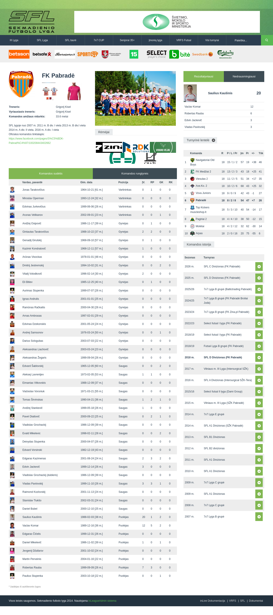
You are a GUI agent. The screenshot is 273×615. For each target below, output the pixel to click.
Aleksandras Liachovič (35, 349)
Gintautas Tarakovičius (35, 231)
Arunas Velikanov (32, 214)
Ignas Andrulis (30, 298)
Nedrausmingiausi (244, 76)
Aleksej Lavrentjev (33, 374)
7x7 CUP (99, 40)
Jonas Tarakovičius (33, 189)
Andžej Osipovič (31, 223)
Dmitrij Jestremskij (33, 265)
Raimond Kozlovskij (33, 491)
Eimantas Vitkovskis (34, 382)
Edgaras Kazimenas (34, 458)
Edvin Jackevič (31, 466)
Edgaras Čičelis (31, 533)
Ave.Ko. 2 (198, 185)
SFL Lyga (42, 40)
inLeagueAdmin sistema (102, 600)
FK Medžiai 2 (200, 171)
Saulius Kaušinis (32, 517)
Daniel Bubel (29, 508)
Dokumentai (256, 600)
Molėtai (197, 226)
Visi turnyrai (212, 40)
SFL (242, 600)
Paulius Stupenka (32, 575)
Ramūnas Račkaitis (33, 307)
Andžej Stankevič (32, 407)
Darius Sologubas (32, 340)
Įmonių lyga (155, 40)
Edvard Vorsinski (32, 449)
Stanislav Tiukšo (31, 500)
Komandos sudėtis (50, 173)
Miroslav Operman (33, 198)
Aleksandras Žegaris (34, 357)
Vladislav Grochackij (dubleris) (40, 475)
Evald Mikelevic (31, 433)
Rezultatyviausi (203, 76)
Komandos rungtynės (134, 173)
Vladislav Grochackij (34, 424)
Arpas (196, 233)
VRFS (232, 600)
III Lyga (14, 40)
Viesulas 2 (199, 178)
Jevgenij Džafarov (32, 550)
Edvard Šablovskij (32, 366)
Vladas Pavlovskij (32, 483)
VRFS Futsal (183, 40)
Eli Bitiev (27, 282)
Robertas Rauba (31, 567)
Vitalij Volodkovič (32, 273)
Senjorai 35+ (127, 40)
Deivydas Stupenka (33, 441)
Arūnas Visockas (32, 256)
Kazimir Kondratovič (34, 248)
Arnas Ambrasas (32, 315)
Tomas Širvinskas (32, 399)
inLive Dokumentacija (212, 600)
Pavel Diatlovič (31, 416)
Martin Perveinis (31, 559)
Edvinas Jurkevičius (33, 206)
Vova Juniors (200, 193)
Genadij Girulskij (31, 240)
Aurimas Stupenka (33, 290)
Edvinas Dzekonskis (34, 324)
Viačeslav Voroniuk (33, 391)
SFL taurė (70, 40)
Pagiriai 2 (198, 219)
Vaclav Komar (30, 525)
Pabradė (198, 200)
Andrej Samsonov (32, 332)
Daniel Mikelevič (31, 542)
